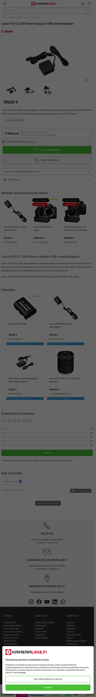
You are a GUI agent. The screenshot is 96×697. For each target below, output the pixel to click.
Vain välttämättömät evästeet (48, 679)
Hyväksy (48, 687)
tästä (23, 673)
